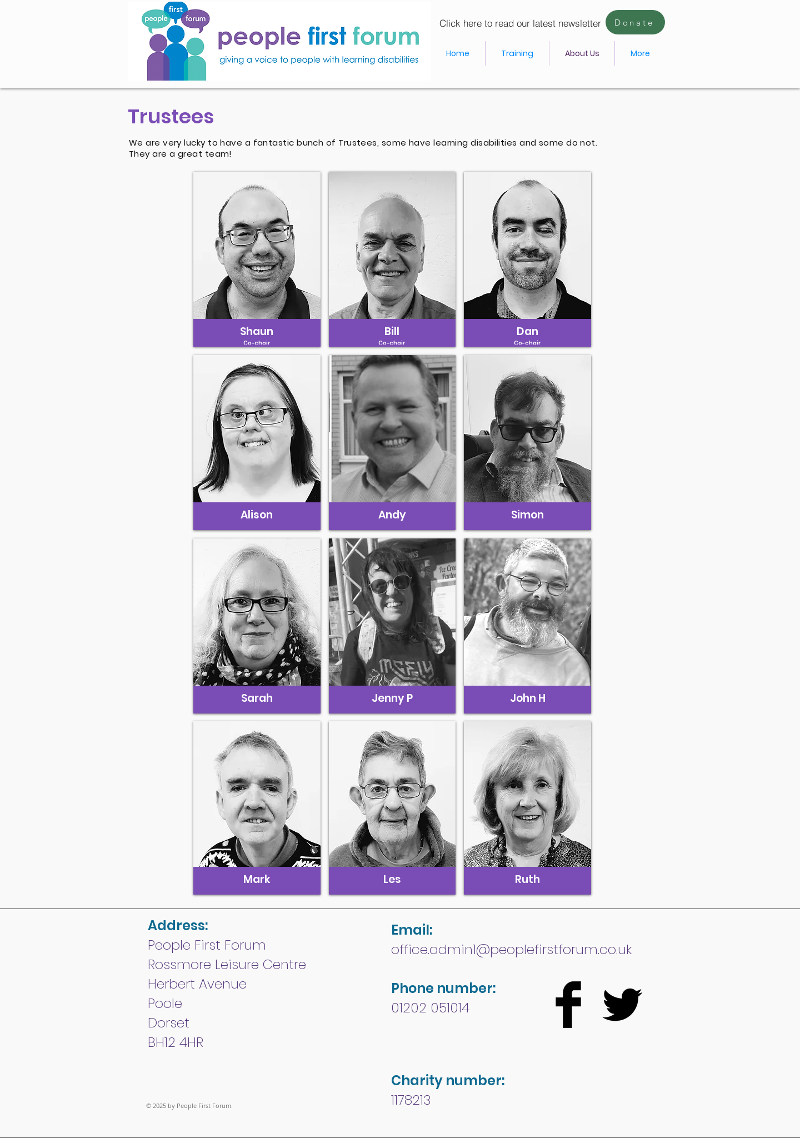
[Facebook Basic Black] (568, 1005)
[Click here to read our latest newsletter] (520, 22)
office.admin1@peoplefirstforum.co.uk (511, 949)
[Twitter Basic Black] (622, 1005)
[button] (257, 259)
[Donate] (635, 22)
